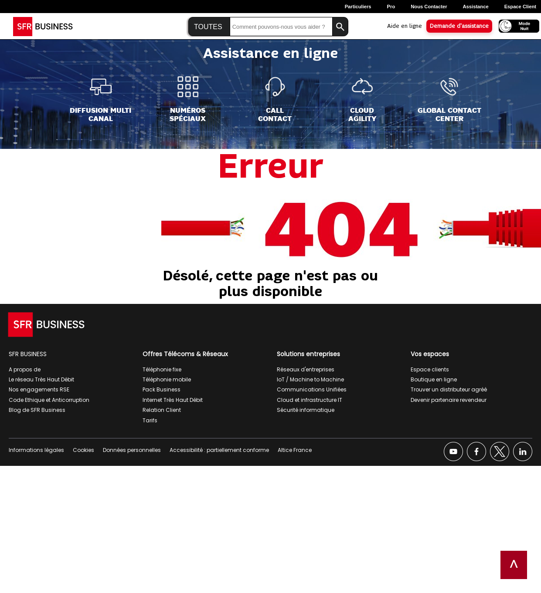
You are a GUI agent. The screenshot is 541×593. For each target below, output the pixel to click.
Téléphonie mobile (167, 379)
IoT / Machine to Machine (310, 379)
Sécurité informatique (305, 410)
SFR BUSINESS (28, 354)
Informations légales (36, 450)
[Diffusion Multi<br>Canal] (100, 99)
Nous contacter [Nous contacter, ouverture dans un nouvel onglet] (429, 6)
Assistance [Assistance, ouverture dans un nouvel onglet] (476, 6)
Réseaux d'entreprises (305, 369)
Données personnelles (132, 450)
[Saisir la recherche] (281, 27)
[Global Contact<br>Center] (449, 99)
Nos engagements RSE (39, 389)
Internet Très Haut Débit (173, 400)
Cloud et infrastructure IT (309, 400)
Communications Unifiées (312, 389)
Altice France (295, 450)
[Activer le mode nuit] (516, 25)
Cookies (83, 450)
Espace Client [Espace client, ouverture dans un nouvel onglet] (520, 6)
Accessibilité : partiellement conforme (219, 450)
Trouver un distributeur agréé (449, 389)
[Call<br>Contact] (275, 99)
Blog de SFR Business (37, 410)
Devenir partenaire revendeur (449, 400)
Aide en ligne (404, 26)
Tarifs (150, 420)
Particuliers (358, 6)
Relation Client (162, 410)
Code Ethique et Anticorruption (49, 400)
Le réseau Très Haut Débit (41, 379)
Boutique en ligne (434, 379)
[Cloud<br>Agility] (362, 99)
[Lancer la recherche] (340, 26)
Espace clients (430, 369)
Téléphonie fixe (162, 369)
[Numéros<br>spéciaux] (188, 99)
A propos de (25, 369)
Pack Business (161, 389)
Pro (391, 6)
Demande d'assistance (459, 26)
